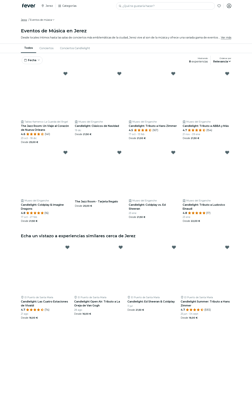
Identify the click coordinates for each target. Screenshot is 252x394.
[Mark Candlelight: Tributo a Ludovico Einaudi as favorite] (227, 153)
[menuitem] (28, 48)
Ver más (226, 37)
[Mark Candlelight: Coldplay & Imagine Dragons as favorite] (65, 153)
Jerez (24, 20)
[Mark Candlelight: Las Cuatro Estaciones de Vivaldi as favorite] (67, 248)
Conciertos (46, 48)
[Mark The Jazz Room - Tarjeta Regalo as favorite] (119, 153)
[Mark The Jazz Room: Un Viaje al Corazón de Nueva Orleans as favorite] (65, 74)
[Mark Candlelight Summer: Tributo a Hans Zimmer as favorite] (227, 248)
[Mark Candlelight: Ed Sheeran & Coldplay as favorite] (174, 248)
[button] (42, 20)
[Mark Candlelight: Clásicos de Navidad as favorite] (119, 74)
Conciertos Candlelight (75, 48)
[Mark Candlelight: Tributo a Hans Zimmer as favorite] (173, 74)
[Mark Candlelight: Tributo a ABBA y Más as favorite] (227, 74)
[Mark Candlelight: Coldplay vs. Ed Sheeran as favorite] (173, 153)
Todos (28, 48)
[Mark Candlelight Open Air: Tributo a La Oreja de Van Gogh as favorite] (121, 248)
